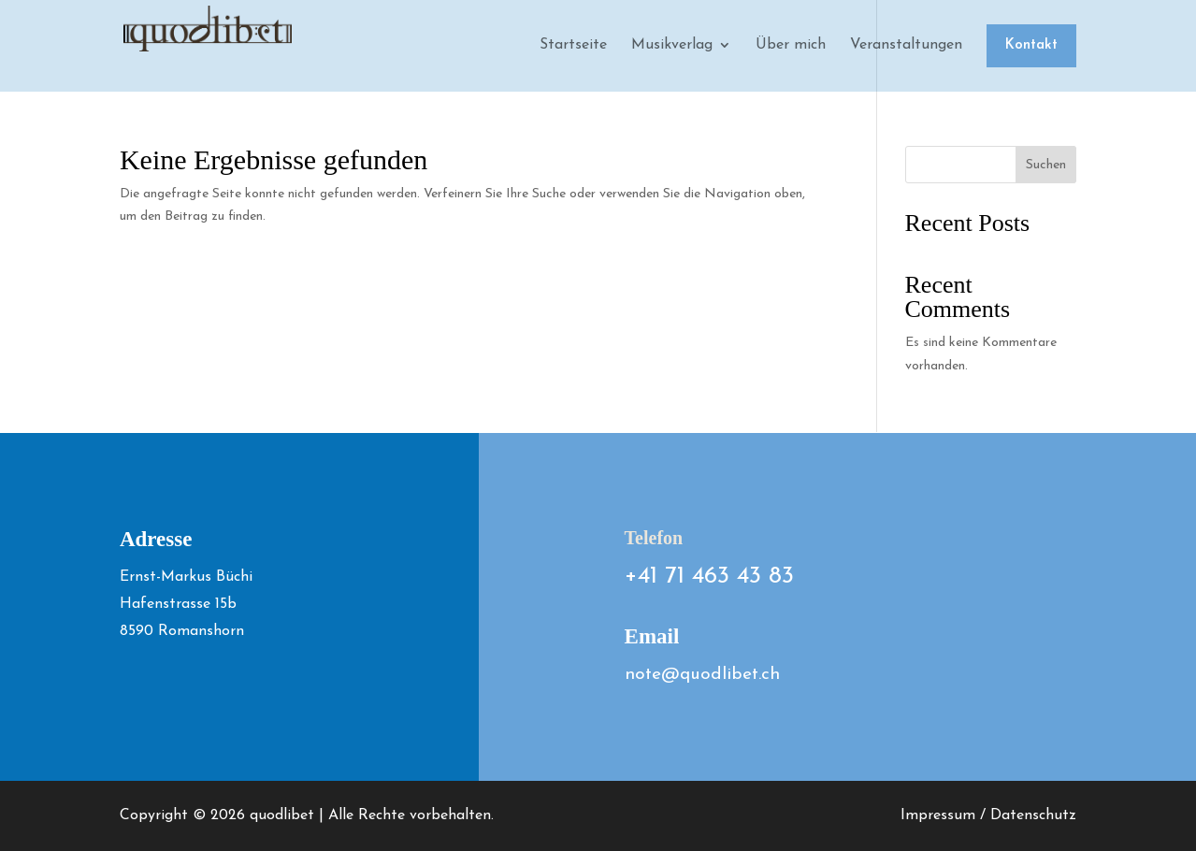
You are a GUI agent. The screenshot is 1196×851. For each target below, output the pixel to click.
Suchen (1046, 165)
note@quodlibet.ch (702, 675)
